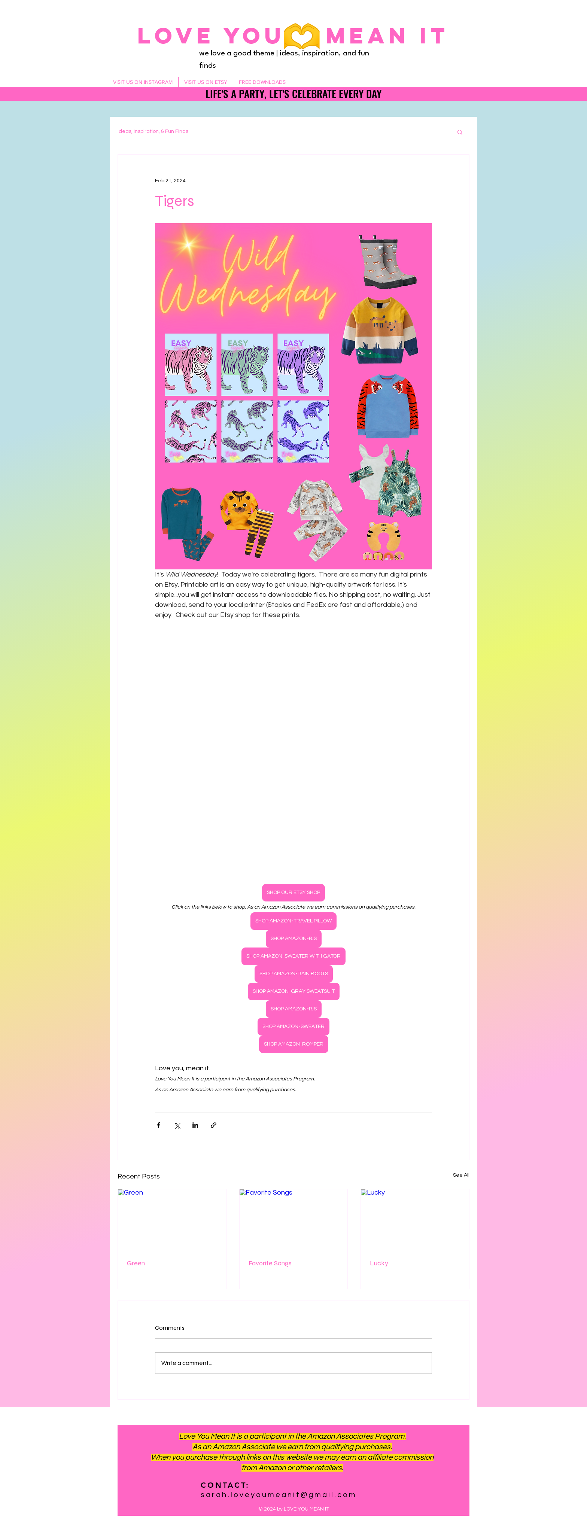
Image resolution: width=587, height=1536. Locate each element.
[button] (459, 132)
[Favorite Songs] (294, 1219)
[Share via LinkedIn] (195, 1125)
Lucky (379, 1263)
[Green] (172, 1219)
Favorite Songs (270, 1263)
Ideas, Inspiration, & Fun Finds (153, 131)
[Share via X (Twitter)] (176, 1125)
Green (136, 1263)
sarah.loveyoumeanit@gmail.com (279, 1495)
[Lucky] (415, 1219)
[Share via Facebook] (158, 1125)
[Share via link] (213, 1125)
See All (461, 1175)
